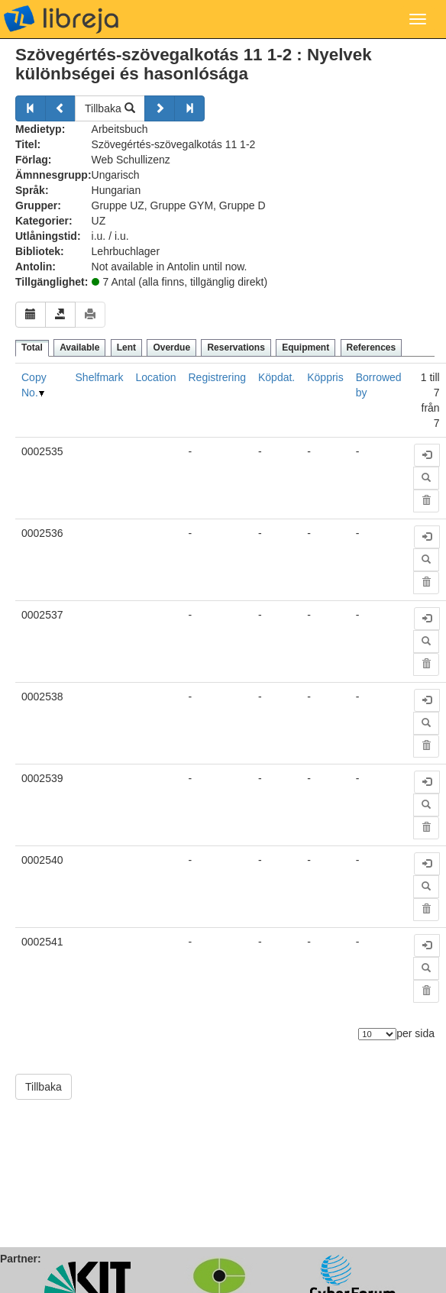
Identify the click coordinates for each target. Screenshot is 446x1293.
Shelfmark (100, 377)
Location (156, 377)
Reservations (235, 347)
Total (32, 347)
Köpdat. (276, 377)
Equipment (305, 347)
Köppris (325, 377)
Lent (126, 347)
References (371, 347)
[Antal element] (377, 1034)
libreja (61, 19)
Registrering (216, 377)
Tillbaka (110, 108)
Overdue (171, 347)
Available (79, 347)
